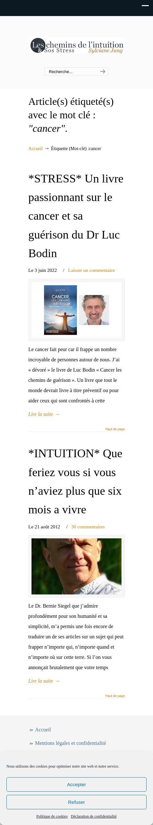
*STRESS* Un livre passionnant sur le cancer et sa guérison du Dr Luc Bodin (75, 216)
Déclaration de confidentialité (94, 816)
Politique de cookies (52, 816)
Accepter (76, 784)
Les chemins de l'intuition (76, 42)
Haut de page (115, 429)
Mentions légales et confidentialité (70, 743)
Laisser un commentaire (91, 270)
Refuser (76, 802)
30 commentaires (88, 526)
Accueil (35, 148)
